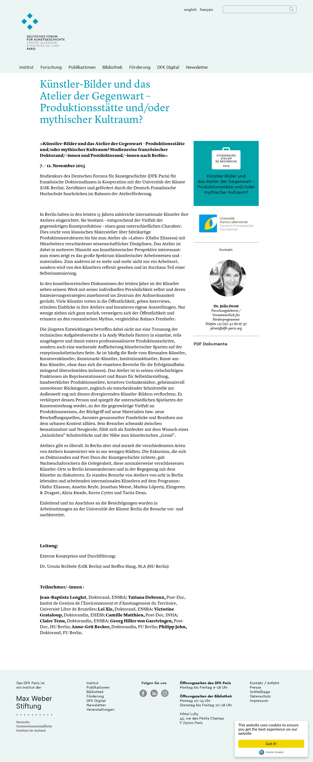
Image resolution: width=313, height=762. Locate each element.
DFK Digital (168, 67)
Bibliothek (112, 67)
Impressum (259, 700)
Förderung (139, 67)
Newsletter (197, 67)
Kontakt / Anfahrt (264, 682)
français (206, 9)
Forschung (51, 67)
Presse (255, 687)
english (190, 9)
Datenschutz (260, 696)
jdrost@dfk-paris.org (226, 328)
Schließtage (260, 691)
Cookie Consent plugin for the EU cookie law (271, 752)
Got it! (271, 743)
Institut (26, 67)
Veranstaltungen (100, 709)
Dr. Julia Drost (226, 306)
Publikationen (82, 67)
